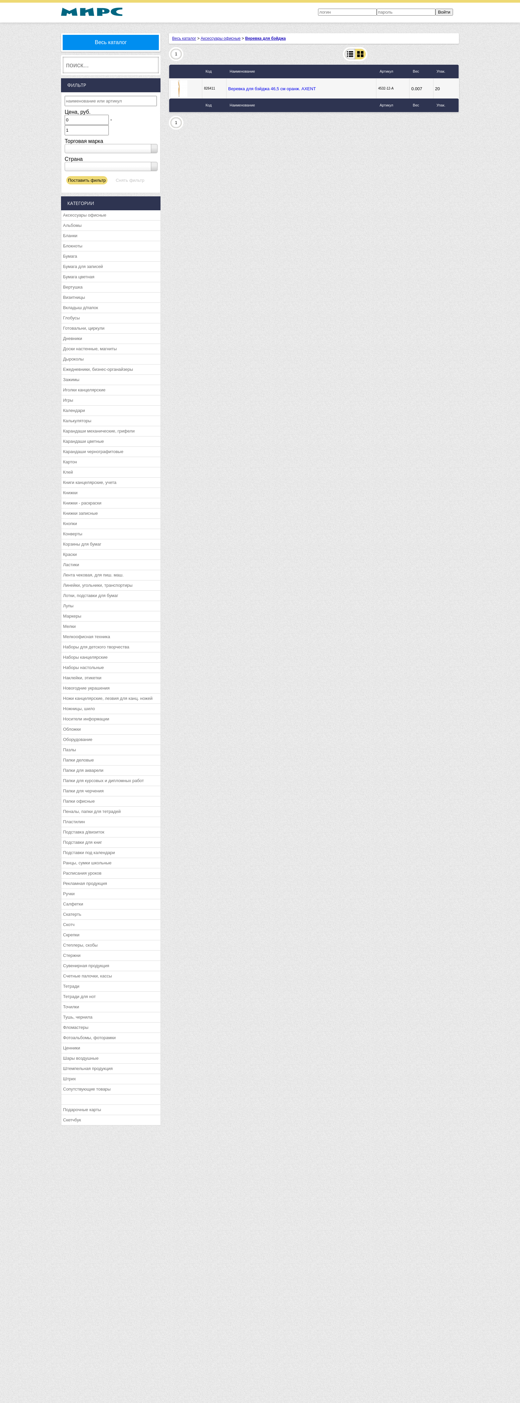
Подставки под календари (89, 852)
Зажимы (71, 379)
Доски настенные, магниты (90, 348)
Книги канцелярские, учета (89, 482)
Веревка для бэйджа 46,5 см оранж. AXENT (272, 88)
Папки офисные (79, 801)
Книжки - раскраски (82, 503)
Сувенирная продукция (86, 965)
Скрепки (71, 934)
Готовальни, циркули (83, 328)
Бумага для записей (83, 266)
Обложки (72, 729)
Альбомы (72, 225)
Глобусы (71, 317)
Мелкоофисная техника (86, 636)
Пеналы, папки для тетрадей (92, 811)
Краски (70, 554)
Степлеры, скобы (80, 945)
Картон (70, 461)
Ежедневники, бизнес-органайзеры (98, 369)
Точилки (71, 1006)
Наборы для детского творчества (96, 646)
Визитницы (74, 297)
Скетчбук (72, 1119)
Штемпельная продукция (88, 1068)
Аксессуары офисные (84, 215)
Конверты (72, 533)
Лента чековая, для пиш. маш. (93, 574)
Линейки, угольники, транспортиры (98, 585)
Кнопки (70, 523)
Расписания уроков (82, 873)
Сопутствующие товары (87, 1089)
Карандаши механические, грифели (99, 431)
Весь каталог (111, 42)
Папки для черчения (83, 790)
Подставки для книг (82, 842)
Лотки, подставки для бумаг (90, 595)
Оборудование (77, 739)
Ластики (71, 564)
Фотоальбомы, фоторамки (89, 1037)
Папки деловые (78, 760)
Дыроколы (73, 359)
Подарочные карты (82, 1109)
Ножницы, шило (79, 708)
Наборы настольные (83, 667)
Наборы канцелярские (85, 657)
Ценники (71, 1047)
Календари (74, 410)
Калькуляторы (77, 420)
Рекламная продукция (85, 883)
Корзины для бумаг (82, 544)
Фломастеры (76, 1027)
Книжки (70, 492)
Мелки (69, 626)
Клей (68, 472)
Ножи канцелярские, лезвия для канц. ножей (108, 698)
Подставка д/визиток (83, 832)
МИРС (91, 12)
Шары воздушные (80, 1058)
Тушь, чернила (78, 1017)
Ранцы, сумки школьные (87, 862)
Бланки (70, 235)
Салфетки (73, 904)
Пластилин (74, 821)
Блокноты (72, 245)
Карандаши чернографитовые (93, 451)
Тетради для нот (79, 996)
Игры (68, 400)
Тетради (71, 986)
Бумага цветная (78, 276)
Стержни (72, 955)
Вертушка (73, 287)
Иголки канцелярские (84, 389)
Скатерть (72, 914)
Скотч (69, 924)
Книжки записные (80, 513)
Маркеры (72, 616)
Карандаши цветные (83, 441)
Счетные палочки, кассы (87, 975)
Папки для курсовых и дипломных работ (103, 780)
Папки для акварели (83, 770)
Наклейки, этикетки (82, 677)
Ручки (69, 893)
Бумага (70, 256)
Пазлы (69, 749)
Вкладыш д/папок (80, 307)
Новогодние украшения (86, 688)
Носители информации (86, 718)
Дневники (72, 338)
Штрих (69, 1078)
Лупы (68, 605)
